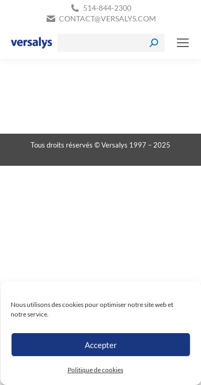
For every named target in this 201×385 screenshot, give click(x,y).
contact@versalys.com (107, 18)
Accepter (101, 345)
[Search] (111, 43)
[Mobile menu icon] (182, 42)
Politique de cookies (95, 370)
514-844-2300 (107, 7)
